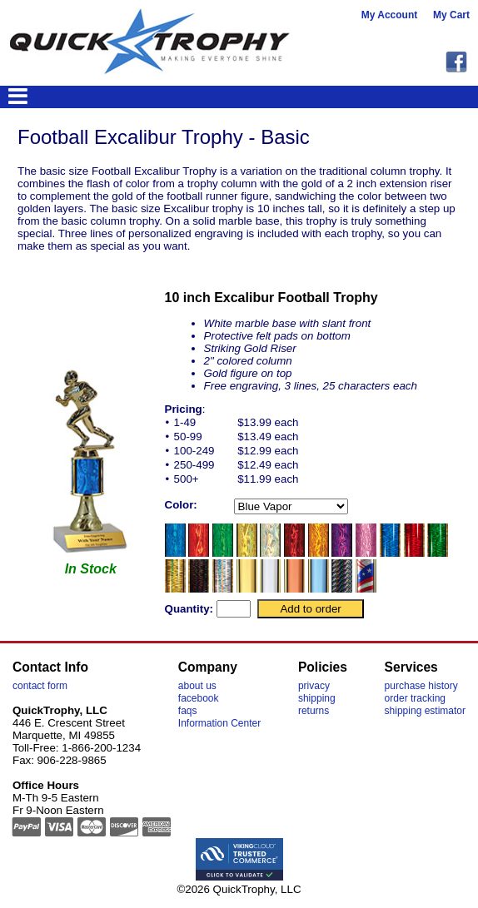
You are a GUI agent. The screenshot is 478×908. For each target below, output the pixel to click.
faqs (187, 711)
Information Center (219, 723)
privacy (314, 686)
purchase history (421, 686)
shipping (317, 698)
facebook (198, 698)
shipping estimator (425, 711)
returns (313, 711)
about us (197, 686)
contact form (39, 686)
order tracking (415, 698)
